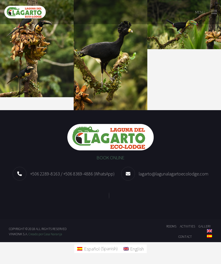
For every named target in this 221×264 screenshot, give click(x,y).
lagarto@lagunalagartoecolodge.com (173, 174)
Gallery (205, 226)
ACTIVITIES (187, 226)
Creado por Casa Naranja (45, 234)
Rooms (171, 226)
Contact (185, 236)
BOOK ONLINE (110, 157)
